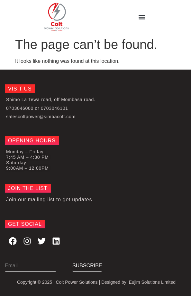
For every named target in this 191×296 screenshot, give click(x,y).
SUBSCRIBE (87, 265)
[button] (141, 17)
